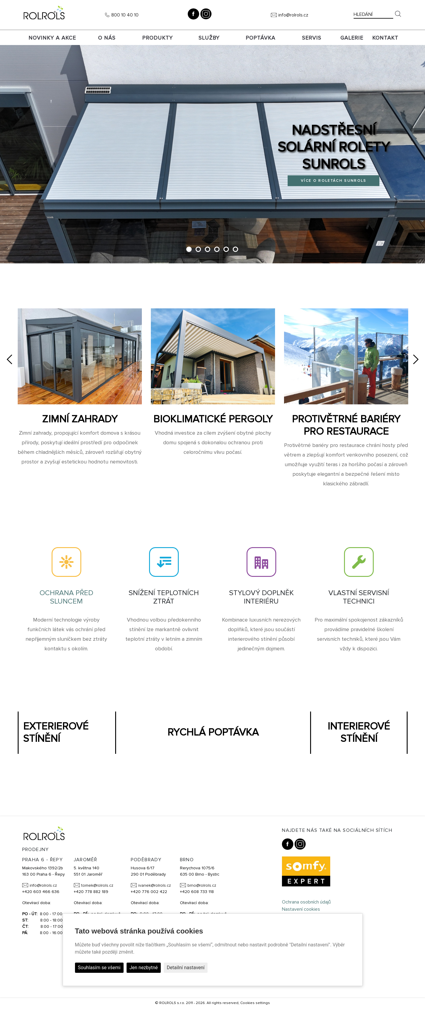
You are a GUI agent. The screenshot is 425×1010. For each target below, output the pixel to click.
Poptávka (260, 37)
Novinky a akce (52, 37)
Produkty (157, 37)
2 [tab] (199, 251)
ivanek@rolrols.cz (154, 886)
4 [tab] (218, 251)
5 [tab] (227, 251)
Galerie (351, 37)
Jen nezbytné (144, 967)
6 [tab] (236, 251)
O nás (106, 37)
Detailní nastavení (186, 967)
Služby (209, 37)
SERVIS (311, 37)
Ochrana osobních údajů (306, 904)
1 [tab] (189, 251)
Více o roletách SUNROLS (334, 181)
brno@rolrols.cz (201, 886)
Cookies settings (255, 1004)
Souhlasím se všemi (99, 967)
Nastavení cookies (301, 911)
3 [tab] (208, 251)
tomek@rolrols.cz (97, 886)
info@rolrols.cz (293, 15)
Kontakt (385, 37)
